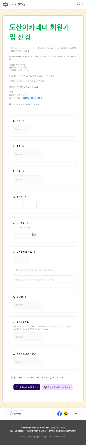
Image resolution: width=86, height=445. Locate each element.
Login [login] (80, 4)
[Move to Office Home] (13, 4)
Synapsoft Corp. (40, 436)
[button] (80, 4)
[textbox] (43, 73)
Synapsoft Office (57, 428)
